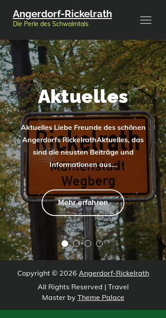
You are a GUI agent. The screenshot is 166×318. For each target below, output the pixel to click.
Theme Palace (100, 297)
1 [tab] (65, 243)
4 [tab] (99, 243)
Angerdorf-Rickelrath (62, 13)
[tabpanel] (83, 150)
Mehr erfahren (83, 201)
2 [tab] (76, 243)
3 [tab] (88, 243)
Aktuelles (83, 96)
